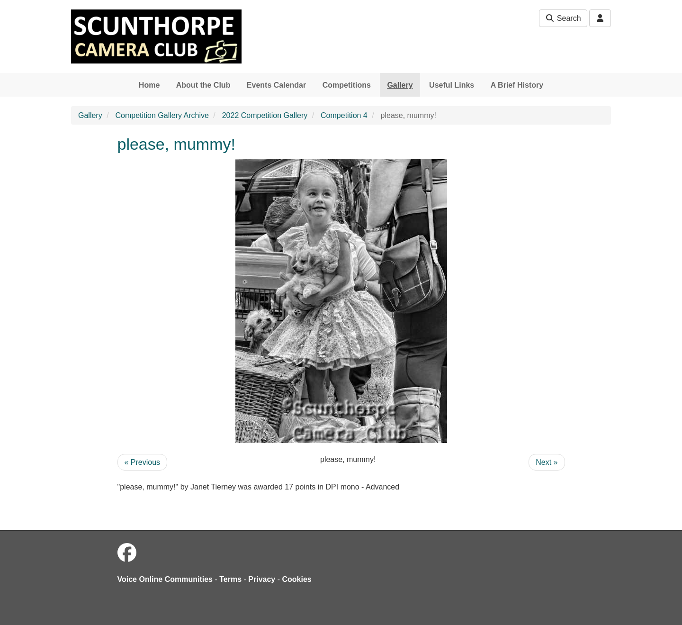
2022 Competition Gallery (265, 115)
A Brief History (517, 85)
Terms (230, 579)
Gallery (400, 85)
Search (563, 18)
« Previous (143, 462)
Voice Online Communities (165, 579)
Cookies (297, 579)
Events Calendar (276, 85)
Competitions (347, 85)
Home (149, 85)
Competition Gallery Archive (161, 115)
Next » (546, 462)
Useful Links (451, 85)
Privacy (261, 579)
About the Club (203, 85)
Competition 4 (344, 115)
